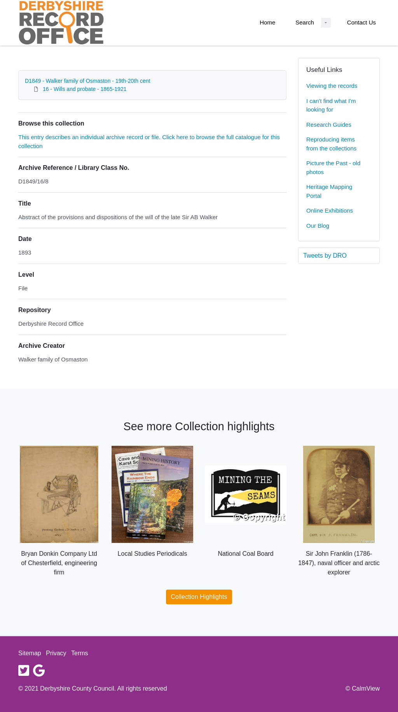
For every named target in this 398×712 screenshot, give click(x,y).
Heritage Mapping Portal (329, 191)
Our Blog (317, 225)
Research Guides (328, 124)
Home (267, 22)
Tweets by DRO (325, 255)
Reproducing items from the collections (331, 144)
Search (304, 22)
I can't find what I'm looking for (331, 105)
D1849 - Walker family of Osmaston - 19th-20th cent (87, 81)
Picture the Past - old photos (333, 167)
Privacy (56, 653)
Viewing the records (331, 85)
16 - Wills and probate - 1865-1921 (85, 89)
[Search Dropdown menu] (326, 23)
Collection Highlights (199, 596)
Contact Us (361, 22)
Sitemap (29, 653)
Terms (79, 653)
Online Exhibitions (329, 210)
